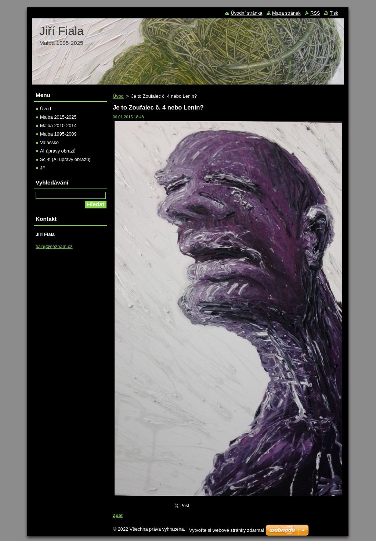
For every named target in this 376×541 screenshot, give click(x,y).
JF (42, 168)
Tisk (334, 13)
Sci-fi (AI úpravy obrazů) (65, 159)
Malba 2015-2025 (58, 117)
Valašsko (49, 142)
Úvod (118, 96)
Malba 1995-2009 (58, 134)
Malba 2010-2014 (58, 125)
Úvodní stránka (246, 13)
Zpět (118, 515)
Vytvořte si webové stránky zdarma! (226, 530)
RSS (315, 13)
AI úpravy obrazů (58, 151)
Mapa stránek (286, 13)
